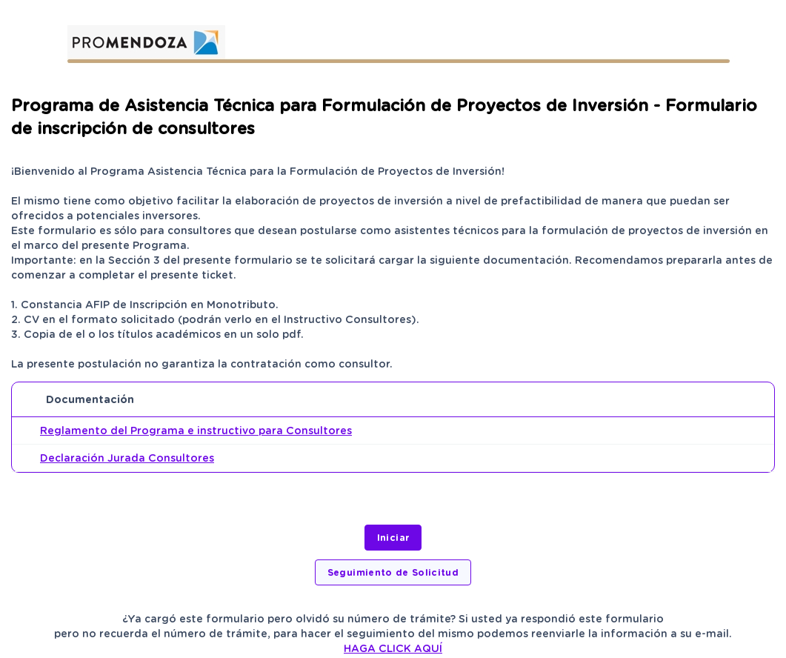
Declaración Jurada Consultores (127, 458)
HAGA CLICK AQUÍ (393, 648)
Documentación (90, 399)
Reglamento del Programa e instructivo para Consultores (196, 430)
